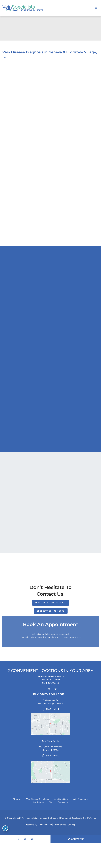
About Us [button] (17, 799)
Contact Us (63, 802)
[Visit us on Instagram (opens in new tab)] (49, 689)
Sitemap (71, 825)
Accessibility (31, 825)
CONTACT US (76, 839)
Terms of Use (59, 825)
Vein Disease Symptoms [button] (37, 799)
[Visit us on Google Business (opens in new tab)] (55, 689)
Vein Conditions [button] (61, 799)
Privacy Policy (45, 825)
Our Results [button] (38, 802)
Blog (51, 802)
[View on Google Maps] (50, 724)
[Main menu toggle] (96, 8)
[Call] (50, 709)
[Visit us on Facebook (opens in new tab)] (43, 689)
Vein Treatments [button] (80, 799)
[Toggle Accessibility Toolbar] (5, 828)
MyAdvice (91, 818)
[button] (50, 603)
